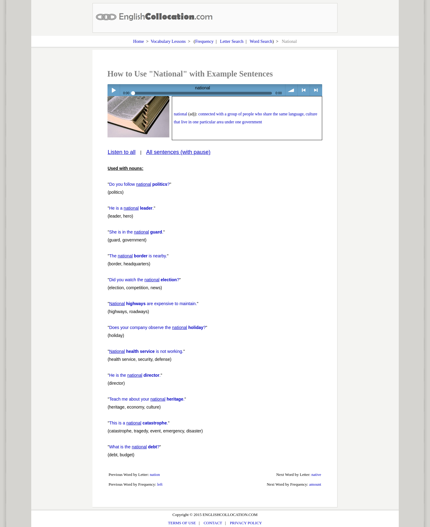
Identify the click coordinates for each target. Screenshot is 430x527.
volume (291, 90)
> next (316, 90)
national (180, 114)
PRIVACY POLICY (246, 523)
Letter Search (231, 41)
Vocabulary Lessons (168, 41)
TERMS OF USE (182, 523)
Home (138, 41)
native (316, 474)
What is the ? (134, 446)
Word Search (261, 41)
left (159, 484)
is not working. (146, 351)
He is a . (131, 208)
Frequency (204, 41)
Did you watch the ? (144, 279)
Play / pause (113, 90)
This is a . (138, 422)
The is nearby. (138, 255)
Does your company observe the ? (157, 327)
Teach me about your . (146, 399)
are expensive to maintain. (153, 303)
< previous (304, 90)
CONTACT (213, 523)
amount (315, 484)
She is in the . (136, 232)
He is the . (134, 375)
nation (155, 474)
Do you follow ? (139, 184)
